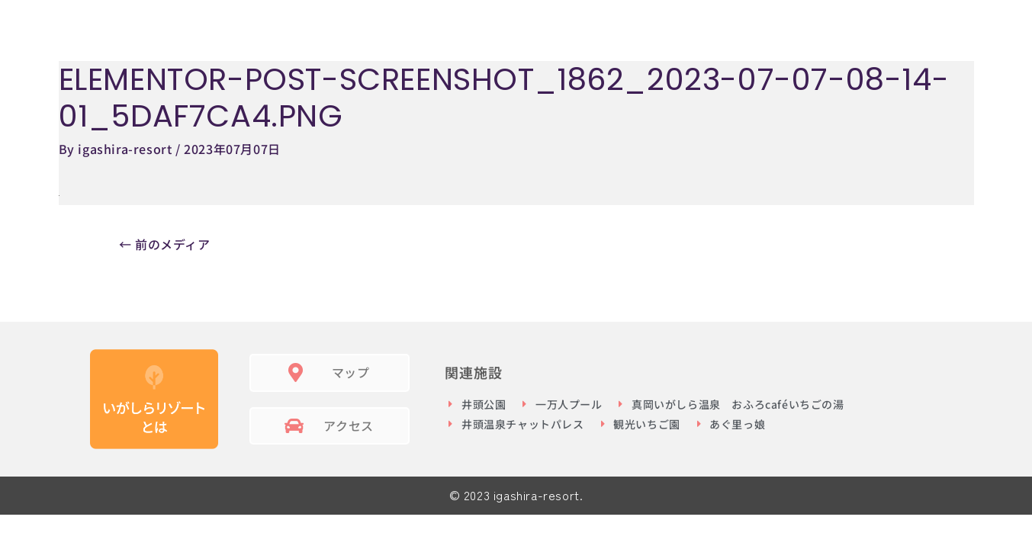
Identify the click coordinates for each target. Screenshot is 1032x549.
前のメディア (165, 244)
